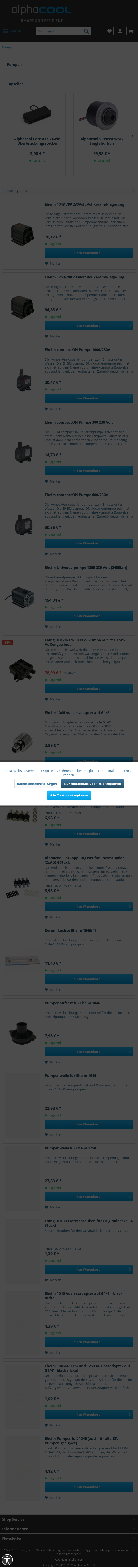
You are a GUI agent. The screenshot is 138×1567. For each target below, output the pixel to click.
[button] (7, 1560)
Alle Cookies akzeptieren (69, 795)
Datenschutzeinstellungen (37, 783)
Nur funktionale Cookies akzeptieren (92, 783)
